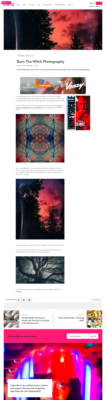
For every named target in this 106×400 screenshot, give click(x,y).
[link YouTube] (91, 6)
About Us (70, 4)
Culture (18, 4)
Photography (21, 55)
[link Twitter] (99, 6)
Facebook (18, 291)
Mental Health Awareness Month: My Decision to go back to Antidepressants (35, 320)
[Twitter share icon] (18, 300)
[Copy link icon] (29, 300)
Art (32, 55)
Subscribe (93, 336)
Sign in (91, 3)
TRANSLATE (6, 2)
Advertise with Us (47, 4)
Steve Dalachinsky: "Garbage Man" (71, 319)
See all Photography (96, 299)
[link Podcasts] (89, 6)
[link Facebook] (96, 6)
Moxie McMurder (28, 65)
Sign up (99, 3)
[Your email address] (78, 336)
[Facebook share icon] (24, 300)
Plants (24, 4)
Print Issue (31, 4)
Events (38, 4)
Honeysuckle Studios (60, 4)
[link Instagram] (94, 6)
